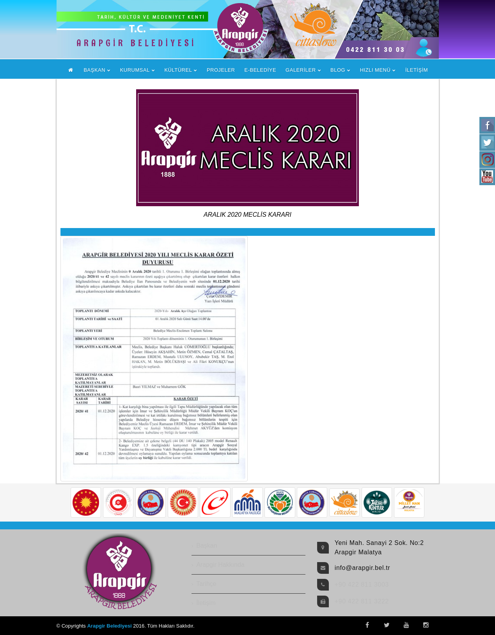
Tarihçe (206, 583)
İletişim (206, 603)
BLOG (337, 70)
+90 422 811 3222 (362, 601)
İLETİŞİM (416, 70)
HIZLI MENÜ (375, 70)
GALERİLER (301, 70)
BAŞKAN (94, 70)
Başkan (206, 545)
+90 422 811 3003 (362, 584)
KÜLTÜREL (178, 70)
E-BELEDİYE (261, 70)
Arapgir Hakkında (220, 564)
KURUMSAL (135, 70)
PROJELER (221, 70)
